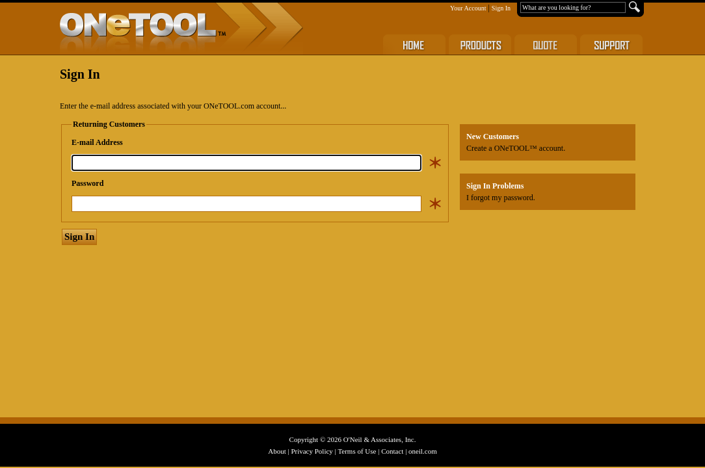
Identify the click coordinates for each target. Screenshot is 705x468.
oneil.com (422, 451)
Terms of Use (357, 451)
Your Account (468, 8)
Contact (392, 451)
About (277, 451)
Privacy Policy (311, 451)
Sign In (501, 8)
